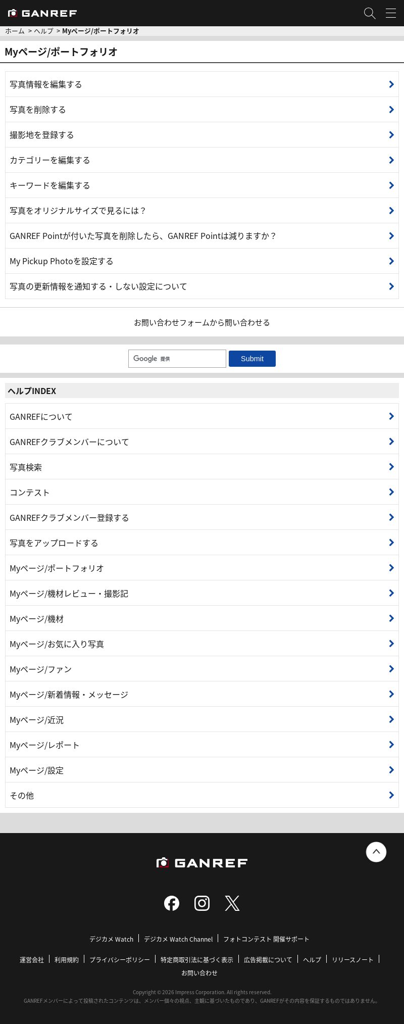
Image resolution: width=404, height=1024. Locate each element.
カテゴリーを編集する (50, 160)
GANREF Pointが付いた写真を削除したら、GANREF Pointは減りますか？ (143, 235)
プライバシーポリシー (119, 959)
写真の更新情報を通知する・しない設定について (98, 286)
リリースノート (353, 959)
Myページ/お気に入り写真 (57, 644)
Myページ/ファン (41, 669)
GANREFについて (41, 416)
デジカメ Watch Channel (178, 939)
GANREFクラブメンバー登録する (69, 517)
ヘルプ (44, 30)
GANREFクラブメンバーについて (69, 441)
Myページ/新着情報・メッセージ (69, 694)
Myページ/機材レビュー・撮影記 (69, 593)
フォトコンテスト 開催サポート (266, 939)
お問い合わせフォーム (172, 322)
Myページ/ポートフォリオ (57, 568)
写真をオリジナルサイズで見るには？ (78, 210)
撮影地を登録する (42, 134)
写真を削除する (38, 109)
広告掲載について (268, 959)
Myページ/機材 (37, 618)
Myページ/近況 (37, 719)
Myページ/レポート (45, 745)
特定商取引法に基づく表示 (197, 959)
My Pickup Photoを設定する (62, 261)
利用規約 (67, 959)
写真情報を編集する (46, 84)
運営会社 (32, 959)
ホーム (15, 30)
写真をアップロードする (54, 543)
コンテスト (30, 492)
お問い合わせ (199, 972)
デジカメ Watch (111, 939)
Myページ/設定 (37, 770)
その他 (22, 795)
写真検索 (26, 467)
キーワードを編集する (50, 185)
